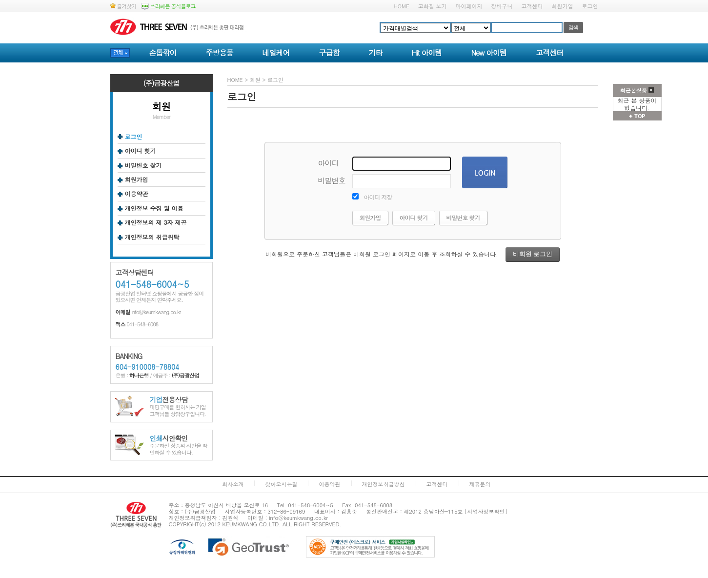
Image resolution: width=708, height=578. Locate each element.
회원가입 (562, 6)
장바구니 (502, 6)
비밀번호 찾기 (143, 165)
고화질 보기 (432, 6)
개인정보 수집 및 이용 (154, 208)
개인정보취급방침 (383, 484)
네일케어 (276, 52)
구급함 (329, 52)
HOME (401, 6)
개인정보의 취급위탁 (152, 237)
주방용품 (219, 52)
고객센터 (532, 6)
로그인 (590, 6)
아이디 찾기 (140, 150)
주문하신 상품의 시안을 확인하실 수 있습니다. (178, 445)
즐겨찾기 (123, 6)
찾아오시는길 (281, 484)
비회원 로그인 (532, 254)
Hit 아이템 (427, 52)
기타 (376, 52)
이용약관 (136, 193)
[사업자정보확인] (486, 511)
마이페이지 (469, 6)
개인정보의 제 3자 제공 (156, 222)
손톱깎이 (163, 52)
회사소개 (232, 484)
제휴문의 (480, 484)
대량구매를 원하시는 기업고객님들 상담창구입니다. (178, 407)
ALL (287, 524)
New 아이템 (488, 52)
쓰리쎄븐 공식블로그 (168, 6)
